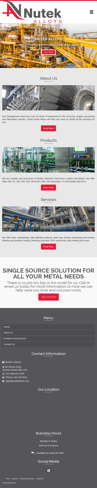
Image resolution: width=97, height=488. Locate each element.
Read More (48, 128)
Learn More (48, 52)
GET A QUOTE (49, 297)
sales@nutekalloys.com (15, 381)
